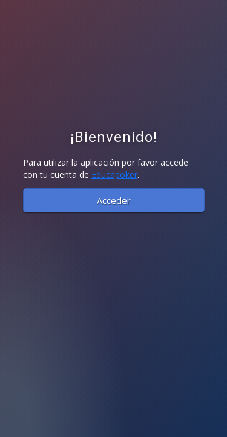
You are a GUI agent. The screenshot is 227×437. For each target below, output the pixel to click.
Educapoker (114, 174)
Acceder (114, 200)
